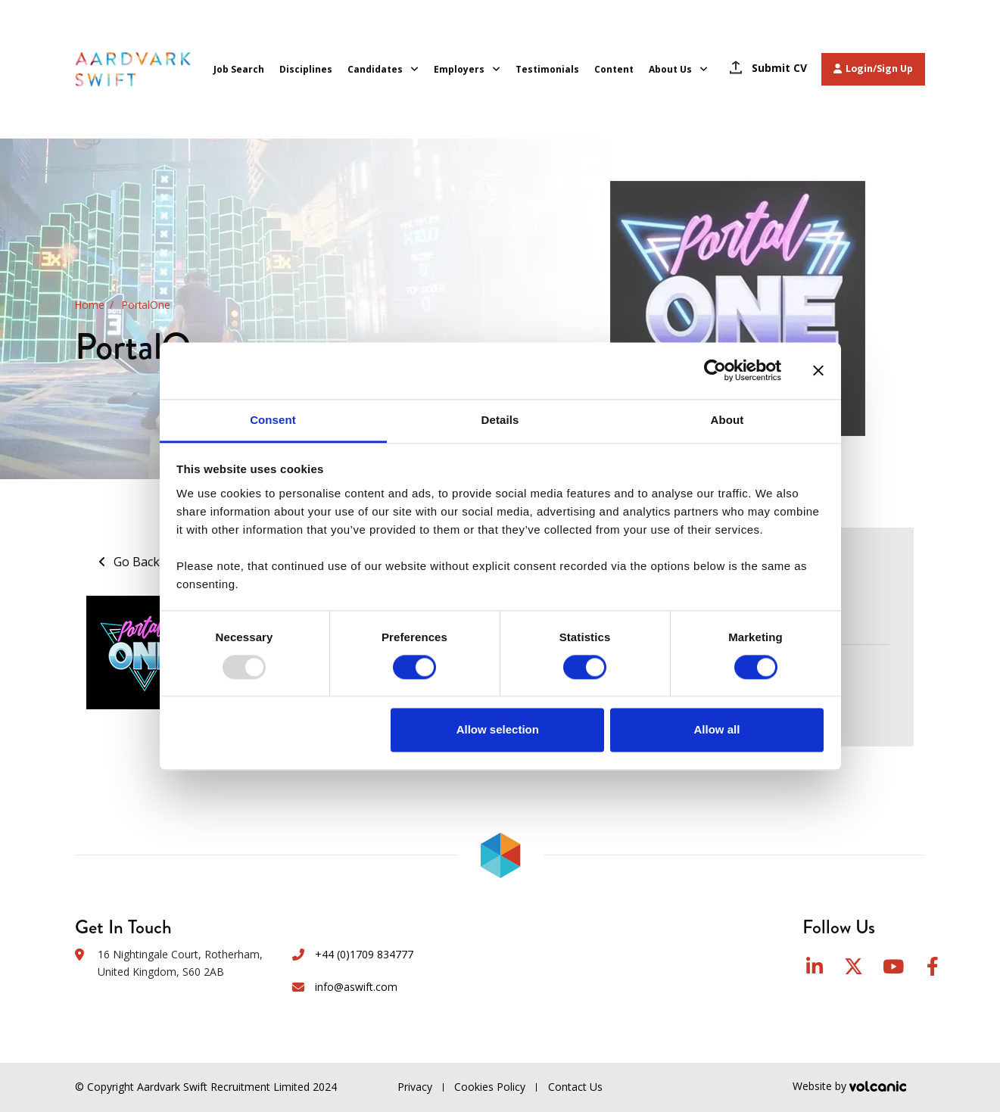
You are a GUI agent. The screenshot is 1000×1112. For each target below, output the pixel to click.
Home (89, 305)
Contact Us (576, 1086)
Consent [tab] (273, 419)
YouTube (893, 966)
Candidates (375, 69)
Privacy (414, 1086)
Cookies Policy (490, 1086)
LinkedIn (814, 966)
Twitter (853, 966)
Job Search (238, 69)
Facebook (933, 966)
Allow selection (497, 730)
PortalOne (146, 305)
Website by (859, 1087)
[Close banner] (818, 370)
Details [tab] (500, 419)
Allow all (717, 730)
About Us (670, 69)
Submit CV (779, 68)
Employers (459, 69)
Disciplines (305, 69)
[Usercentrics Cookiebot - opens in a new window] (715, 370)
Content (614, 69)
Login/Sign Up (873, 68)
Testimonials (547, 69)
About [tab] (727, 419)
